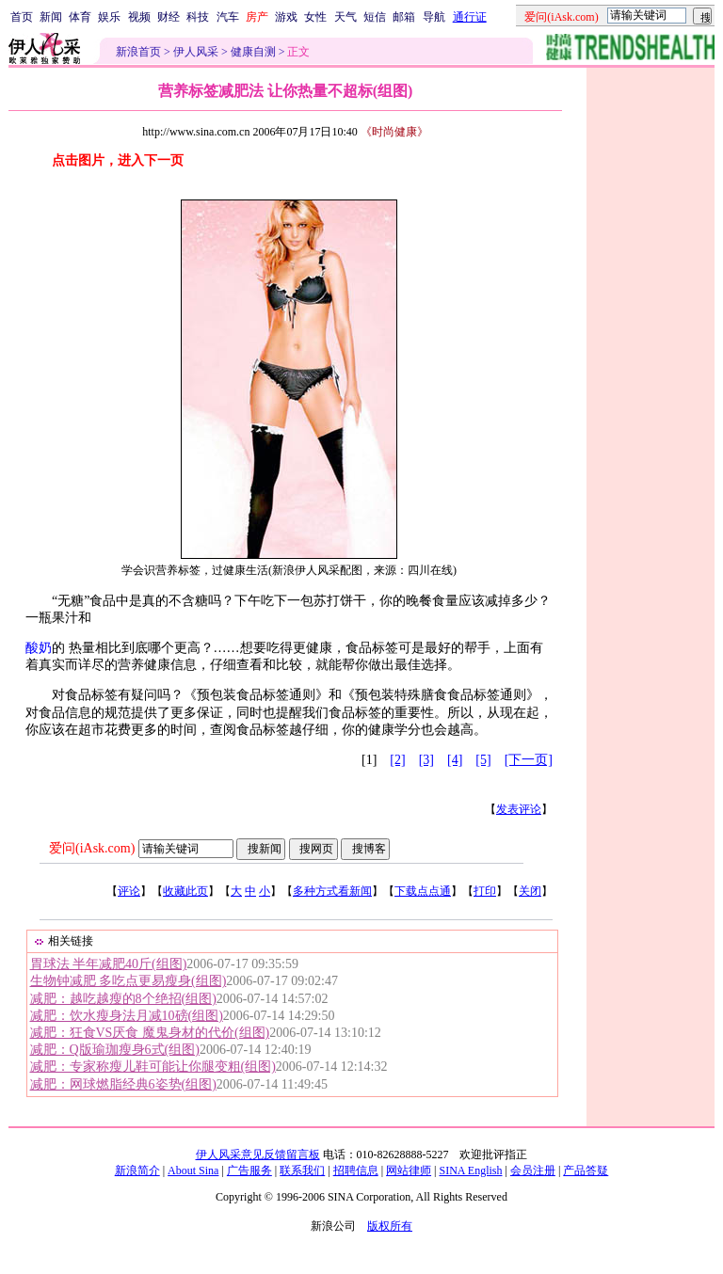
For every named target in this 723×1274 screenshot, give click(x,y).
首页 (21, 17)
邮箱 (404, 17)
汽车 (228, 17)
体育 (80, 17)
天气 (345, 17)
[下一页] (529, 760)
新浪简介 (137, 1170)
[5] (482, 760)
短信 (374, 17)
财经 (168, 17)
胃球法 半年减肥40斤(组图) (108, 964)
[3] (426, 760)
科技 (197, 17)
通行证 (470, 17)
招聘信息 (355, 1170)
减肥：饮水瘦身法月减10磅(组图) (126, 1016)
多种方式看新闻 (332, 891)
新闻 (51, 17)
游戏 (286, 17)
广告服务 (249, 1170)
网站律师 (408, 1170)
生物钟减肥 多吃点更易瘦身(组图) (128, 981)
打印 (485, 891)
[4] (454, 760)
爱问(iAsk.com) (92, 848)
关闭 (530, 891)
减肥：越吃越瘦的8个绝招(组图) (123, 999)
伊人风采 (195, 51)
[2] (397, 760)
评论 (129, 891)
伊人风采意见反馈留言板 (258, 1154)
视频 (139, 17)
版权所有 (389, 1226)
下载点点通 (422, 891)
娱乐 (109, 17)
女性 (315, 17)
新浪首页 (138, 51)
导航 (434, 17)
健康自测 (253, 51)
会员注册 (532, 1170)
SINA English (470, 1170)
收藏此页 (185, 891)
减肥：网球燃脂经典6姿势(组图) (123, 1084)
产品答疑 (585, 1170)
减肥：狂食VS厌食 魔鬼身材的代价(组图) (150, 1033)
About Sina (193, 1170)
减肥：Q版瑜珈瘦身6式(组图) (115, 1050)
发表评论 (518, 809)
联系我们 (302, 1170)
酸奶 (38, 648)
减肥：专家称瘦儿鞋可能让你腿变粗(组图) (153, 1066)
